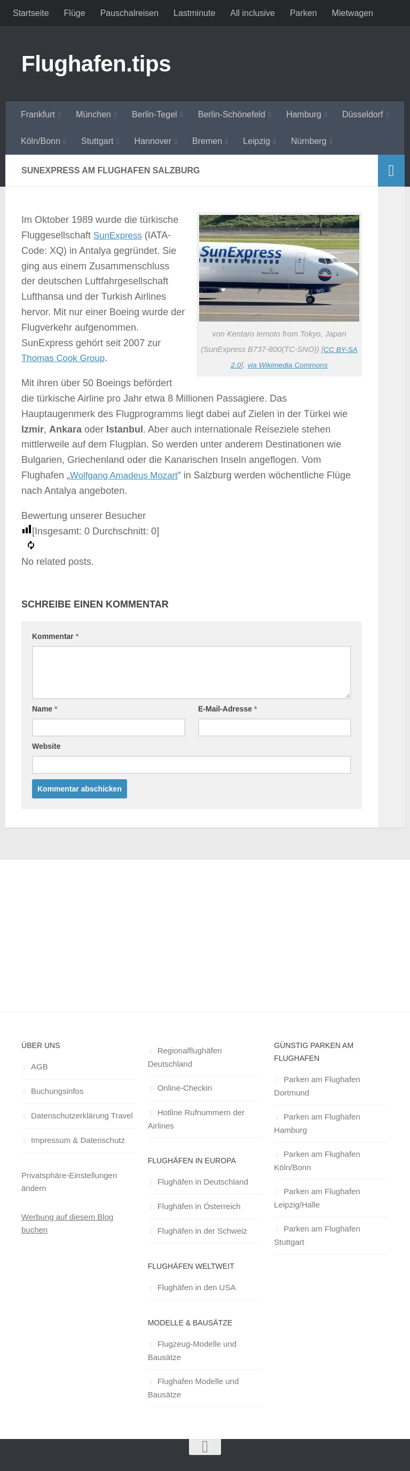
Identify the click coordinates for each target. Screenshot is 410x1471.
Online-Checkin (184, 1087)
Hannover (153, 141)
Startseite (31, 13)
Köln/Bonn (40, 141)
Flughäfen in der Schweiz (202, 1230)
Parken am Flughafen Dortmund (317, 1086)
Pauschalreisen (129, 13)
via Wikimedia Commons (288, 364)
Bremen (207, 141)
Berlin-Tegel (154, 114)
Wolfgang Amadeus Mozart (127, 475)
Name (44, 709)
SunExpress (119, 235)
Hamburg (303, 114)
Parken (303, 13)
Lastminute (194, 13)
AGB (39, 1066)
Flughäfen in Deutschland (202, 1181)
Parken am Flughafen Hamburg (317, 1123)
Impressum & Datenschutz (78, 1140)
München (93, 114)
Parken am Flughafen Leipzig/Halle (317, 1198)
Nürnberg (309, 141)
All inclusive (252, 13)
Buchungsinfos (57, 1091)
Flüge (74, 13)
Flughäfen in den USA (196, 1287)
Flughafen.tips (96, 63)
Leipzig (256, 141)
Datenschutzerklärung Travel (82, 1115)
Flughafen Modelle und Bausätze (193, 1388)
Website (46, 746)
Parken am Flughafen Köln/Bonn (317, 1160)
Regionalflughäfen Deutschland (185, 1057)
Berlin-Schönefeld (231, 114)
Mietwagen (352, 13)
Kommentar (55, 636)
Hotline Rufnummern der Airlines (196, 1119)
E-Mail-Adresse (227, 709)
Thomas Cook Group (66, 358)
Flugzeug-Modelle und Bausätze (192, 1350)
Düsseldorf (362, 114)
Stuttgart (97, 141)
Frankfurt (38, 114)
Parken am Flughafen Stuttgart (317, 1235)
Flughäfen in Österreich (199, 1206)
